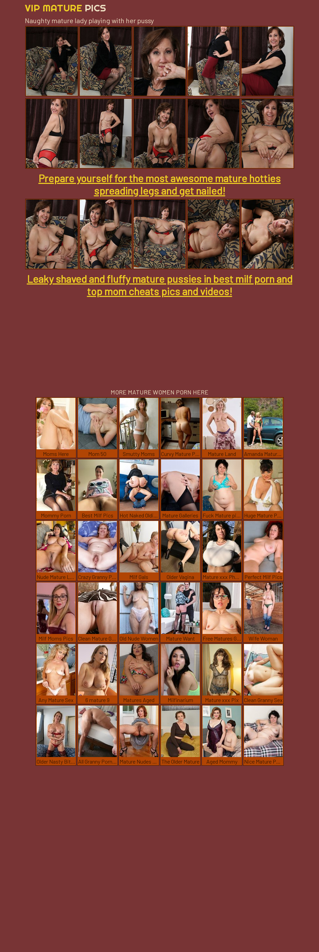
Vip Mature (65, 8)
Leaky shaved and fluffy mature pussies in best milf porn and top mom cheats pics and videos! (159, 284)
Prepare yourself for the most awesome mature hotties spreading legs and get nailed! (159, 184)
